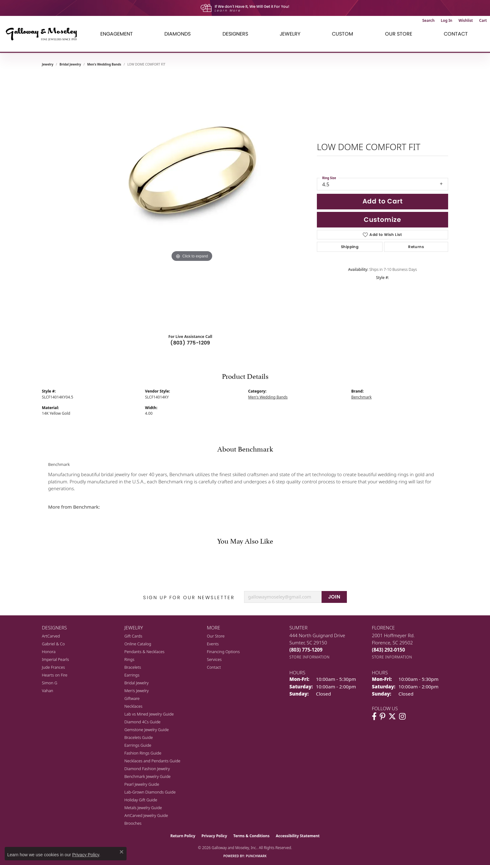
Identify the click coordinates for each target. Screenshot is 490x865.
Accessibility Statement (297, 835)
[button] (428, 20)
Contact (456, 33)
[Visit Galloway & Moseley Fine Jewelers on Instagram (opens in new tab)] (402, 716)
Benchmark (361, 397)
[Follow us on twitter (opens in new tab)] (392, 716)
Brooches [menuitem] (133, 823)
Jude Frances (53, 667)
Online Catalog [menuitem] (137, 644)
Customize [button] (382, 219)
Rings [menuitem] (129, 659)
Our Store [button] (398, 33)
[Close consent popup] (121, 852)
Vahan (47, 690)
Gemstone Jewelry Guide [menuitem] (146, 729)
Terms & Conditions (251, 835)
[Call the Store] (305, 650)
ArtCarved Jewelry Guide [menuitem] (146, 815)
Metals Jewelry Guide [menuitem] (143, 807)
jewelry (47, 64)
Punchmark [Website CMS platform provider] (256, 856)
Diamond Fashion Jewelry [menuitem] (147, 768)
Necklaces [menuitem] (133, 706)
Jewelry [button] (290, 33)
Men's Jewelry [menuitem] (136, 690)
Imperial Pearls (55, 659)
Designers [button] (235, 33)
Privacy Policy (214, 835)
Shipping (349, 246)
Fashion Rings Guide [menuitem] (142, 753)
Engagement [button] (116, 33)
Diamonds (177, 33)
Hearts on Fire (55, 675)
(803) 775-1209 (190, 342)
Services (214, 659)
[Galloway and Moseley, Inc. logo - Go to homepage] (43, 34)
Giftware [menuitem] (132, 698)
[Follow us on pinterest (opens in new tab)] (382, 716)
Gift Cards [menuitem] (133, 636)
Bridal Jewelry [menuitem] (136, 683)
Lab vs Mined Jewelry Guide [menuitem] (149, 714)
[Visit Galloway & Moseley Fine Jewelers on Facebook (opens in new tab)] (374, 716)
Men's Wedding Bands (104, 64)
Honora (49, 651)
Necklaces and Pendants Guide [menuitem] (152, 761)
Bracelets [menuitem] (132, 667)
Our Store (216, 636)
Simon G (49, 683)
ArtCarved (51, 636)
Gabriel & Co (53, 644)
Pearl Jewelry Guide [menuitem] (141, 784)
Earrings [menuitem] (131, 675)
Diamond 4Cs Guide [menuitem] (142, 722)
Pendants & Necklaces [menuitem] (144, 651)
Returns (416, 246)
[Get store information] (309, 657)
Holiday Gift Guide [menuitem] (140, 800)
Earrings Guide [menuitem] (137, 745)
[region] (192, 201)
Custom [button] (342, 33)
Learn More (228, 10)
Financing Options (223, 651)
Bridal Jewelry (70, 64)
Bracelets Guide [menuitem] (138, 737)
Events (213, 644)
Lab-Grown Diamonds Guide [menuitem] (150, 792)
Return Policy (182, 835)
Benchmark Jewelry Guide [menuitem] (147, 776)
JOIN (334, 596)
